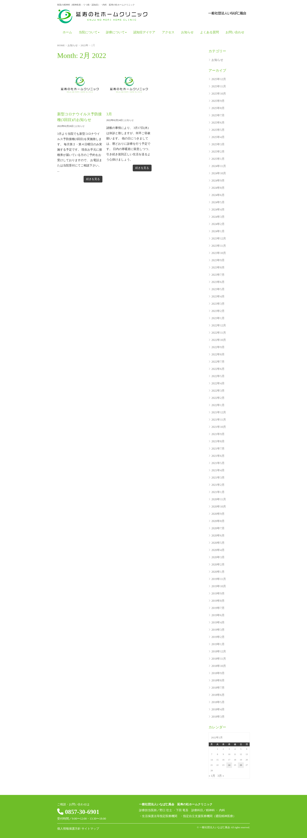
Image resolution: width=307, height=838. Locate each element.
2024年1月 (218, 231)
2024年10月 (218, 173)
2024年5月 (218, 202)
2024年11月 (218, 166)
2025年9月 (218, 100)
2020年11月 (218, 499)
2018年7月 (218, 687)
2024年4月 (218, 209)
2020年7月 (218, 528)
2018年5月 (218, 702)
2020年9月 (218, 513)
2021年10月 (218, 426)
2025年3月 (218, 144)
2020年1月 (218, 571)
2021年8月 (218, 441)
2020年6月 (218, 535)
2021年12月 (218, 412)
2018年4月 (218, 709)
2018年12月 (218, 651)
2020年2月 (218, 564)
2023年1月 (218, 318)
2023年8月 (218, 267)
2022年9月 (218, 347)
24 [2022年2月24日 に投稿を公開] (229, 765)
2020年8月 (218, 521)
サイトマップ (90, 828)
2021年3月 (218, 477)
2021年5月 (218, 463)
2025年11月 (218, 86)
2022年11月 (218, 332)
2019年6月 (218, 615)
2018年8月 (218, 680)
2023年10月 (218, 253)
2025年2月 (218, 151)
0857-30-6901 (82, 811)
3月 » (221, 775)
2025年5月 (218, 129)
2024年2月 (218, 224)
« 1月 (212, 775)
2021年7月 (218, 448)
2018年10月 (218, 665)
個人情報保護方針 (69, 828)
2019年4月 (218, 622)
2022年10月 (218, 339)
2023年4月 (218, 296)
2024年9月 (218, 180)
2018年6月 (218, 694)
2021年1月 (218, 492)
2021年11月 (218, 419)
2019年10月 (218, 586)
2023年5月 (218, 289)
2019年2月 (218, 636)
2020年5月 (218, 542)
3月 (109, 114)
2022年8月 (218, 354)
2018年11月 (218, 658)
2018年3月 (218, 716)
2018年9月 (218, 673)
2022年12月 (218, 325)
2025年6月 (218, 122)
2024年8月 (218, 187)
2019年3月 (218, 629)
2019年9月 (218, 593)
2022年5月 (218, 376)
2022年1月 (218, 405)
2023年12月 (218, 238)
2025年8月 (218, 108)
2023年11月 (218, 245)
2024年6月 (218, 195)
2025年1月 (218, 158)
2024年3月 (218, 216)
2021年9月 (218, 434)
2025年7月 (218, 115)
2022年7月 (218, 361)
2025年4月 (218, 137)
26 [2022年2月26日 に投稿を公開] (241, 765)
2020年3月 (218, 557)
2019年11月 (218, 579)
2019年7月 (218, 608)
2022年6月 (218, 368)
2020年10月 (218, 506)
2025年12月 (218, 79)
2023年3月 (218, 303)
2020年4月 (218, 550)
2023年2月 (218, 310)
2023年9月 (218, 260)
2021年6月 (218, 455)
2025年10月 (218, 93)
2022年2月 (218, 397)
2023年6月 (218, 282)
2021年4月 (218, 470)
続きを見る (93, 178)
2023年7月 (218, 274)
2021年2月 (218, 484)
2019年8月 (218, 600)
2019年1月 (218, 644)
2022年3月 (218, 390)
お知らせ (80, 126)
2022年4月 (218, 383)
